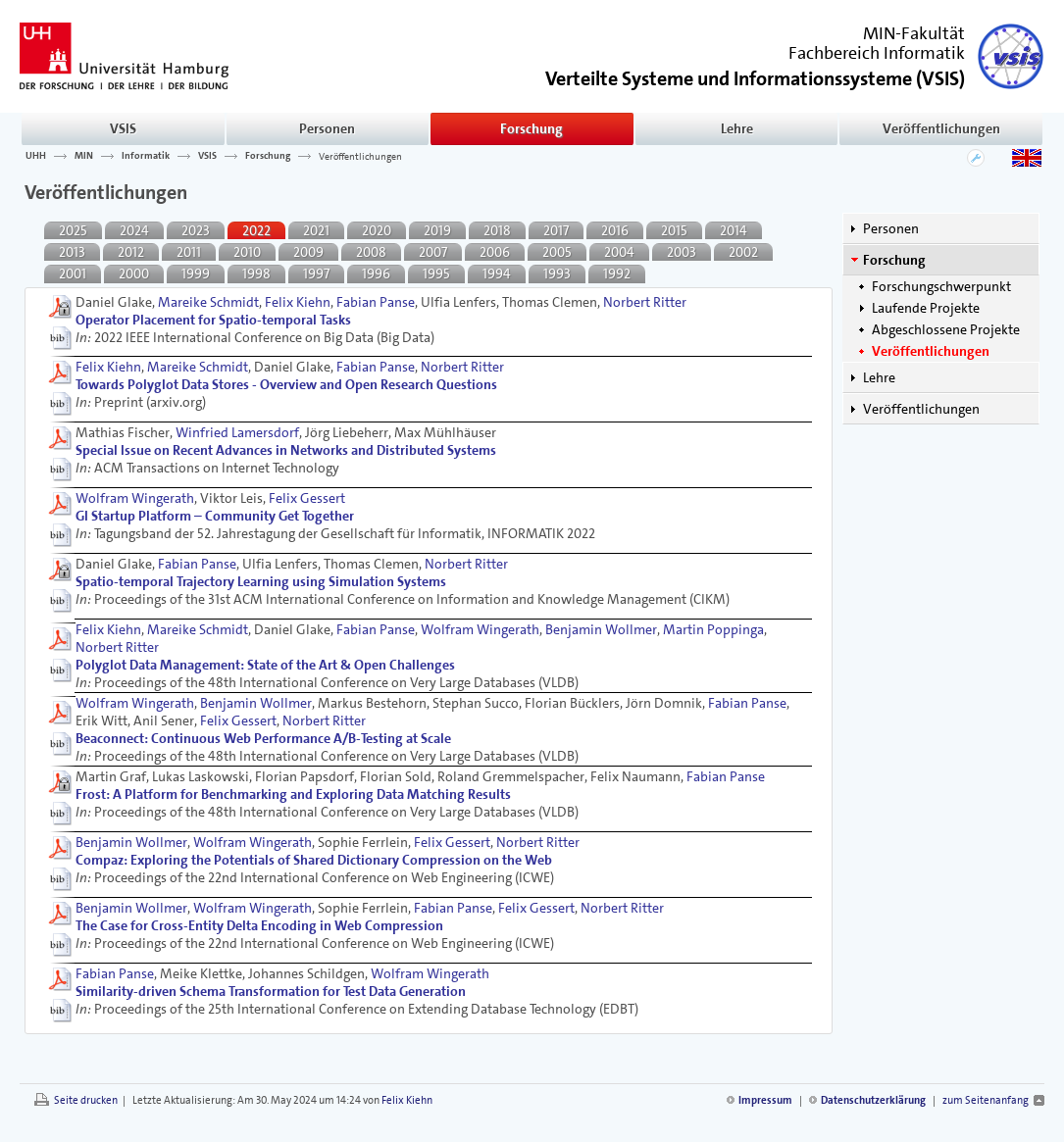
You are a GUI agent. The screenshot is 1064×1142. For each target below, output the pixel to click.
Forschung (531, 128)
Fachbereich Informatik (876, 53)
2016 (615, 230)
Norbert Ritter (644, 302)
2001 (72, 273)
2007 (433, 252)
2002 (743, 252)
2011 (189, 252)
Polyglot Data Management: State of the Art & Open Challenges (265, 664)
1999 (195, 273)
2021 (316, 230)
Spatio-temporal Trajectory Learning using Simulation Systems (261, 581)
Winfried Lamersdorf (237, 432)
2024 (134, 230)
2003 (681, 252)
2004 (619, 252)
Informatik (146, 156)
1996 (376, 273)
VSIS (123, 128)
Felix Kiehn (297, 302)
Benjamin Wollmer (601, 629)
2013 (72, 252)
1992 (617, 273)
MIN (84, 156)
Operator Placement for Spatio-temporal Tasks (213, 319)
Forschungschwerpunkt (941, 286)
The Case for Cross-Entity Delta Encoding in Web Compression (259, 925)
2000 (134, 273)
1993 (557, 273)
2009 (308, 252)
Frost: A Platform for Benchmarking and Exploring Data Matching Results (293, 794)
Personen (327, 128)
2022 (256, 230)
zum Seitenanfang (985, 1100)
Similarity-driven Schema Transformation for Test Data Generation (271, 991)
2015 (674, 230)
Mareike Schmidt (208, 302)
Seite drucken (86, 1100)
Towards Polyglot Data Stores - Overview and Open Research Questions (286, 384)
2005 (557, 252)
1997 (316, 273)
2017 (556, 230)
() (755, 77)
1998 (256, 273)
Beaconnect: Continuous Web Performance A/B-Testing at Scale (263, 738)
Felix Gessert (307, 498)
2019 (437, 230)
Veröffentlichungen (941, 128)
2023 (195, 230)
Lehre (737, 128)
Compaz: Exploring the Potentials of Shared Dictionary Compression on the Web (314, 860)
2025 (73, 230)
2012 (131, 252)
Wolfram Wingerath (135, 498)
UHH (35, 156)
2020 (376, 230)
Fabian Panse (375, 302)
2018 (497, 230)
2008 (371, 252)
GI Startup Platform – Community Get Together (215, 515)
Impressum (765, 1100)
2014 (733, 230)
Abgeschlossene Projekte (946, 329)
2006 (495, 252)
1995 (436, 273)
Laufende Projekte (926, 308)
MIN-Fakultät (914, 33)
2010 (247, 252)
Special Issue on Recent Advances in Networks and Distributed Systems (286, 450)
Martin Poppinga (713, 629)
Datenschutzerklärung (873, 1100)
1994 (496, 273)
